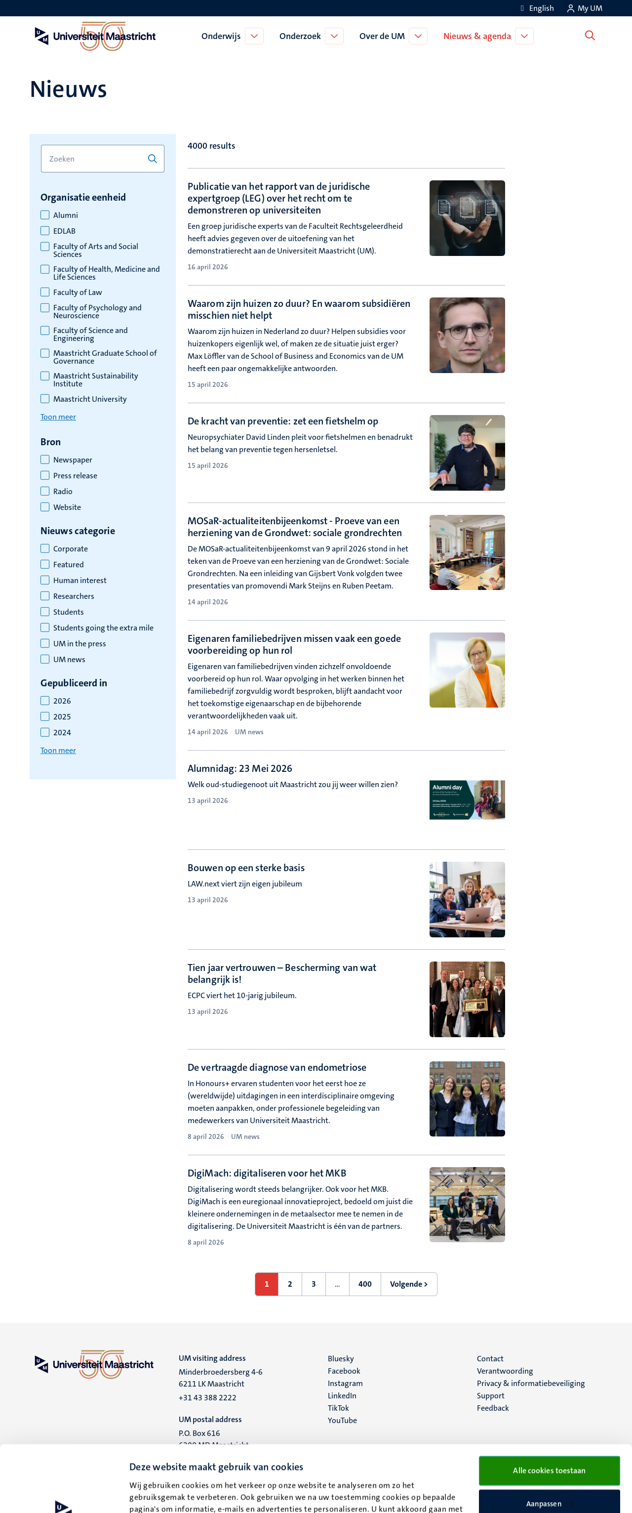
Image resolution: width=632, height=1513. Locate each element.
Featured (68, 565)
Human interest (80, 581)
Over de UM (384, 36)
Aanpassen (550, 1437)
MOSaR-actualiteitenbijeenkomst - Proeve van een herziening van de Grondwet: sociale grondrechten (295, 526)
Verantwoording (505, 1371)
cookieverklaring (177, 1466)
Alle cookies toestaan (549, 1404)
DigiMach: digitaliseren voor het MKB (267, 1173)
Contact (490, 1358)
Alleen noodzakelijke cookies (550, 1469)
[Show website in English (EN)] (535, 8)
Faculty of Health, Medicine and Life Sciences (106, 273)
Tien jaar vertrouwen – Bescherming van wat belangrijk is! (282, 973)
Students (68, 612)
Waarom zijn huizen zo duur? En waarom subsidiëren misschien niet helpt (299, 309)
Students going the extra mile (103, 628)
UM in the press (79, 644)
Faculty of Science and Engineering (90, 334)
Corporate (70, 549)
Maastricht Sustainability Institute (95, 380)
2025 (62, 717)
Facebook (344, 1371)
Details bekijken (156, 1494)
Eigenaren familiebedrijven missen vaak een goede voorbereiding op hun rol (294, 644)
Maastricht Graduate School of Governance (105, 357)
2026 (62, 701)
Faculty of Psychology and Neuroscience (97, 312)
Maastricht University (90, 399)
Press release (75, 476)
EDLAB (64, 231)
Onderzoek (302, 36)
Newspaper (72, 460)
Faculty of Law (77, 292)
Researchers (73, 596)
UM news (69, 660)
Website (67, 507)
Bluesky (341, 1358)
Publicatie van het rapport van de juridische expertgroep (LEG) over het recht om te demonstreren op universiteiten (279, 198)
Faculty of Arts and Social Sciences (95, 250)
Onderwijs (223, 36)
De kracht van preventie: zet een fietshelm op (283, 421)
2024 (62, 733)
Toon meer (58, 417)
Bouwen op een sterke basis (246, 867)
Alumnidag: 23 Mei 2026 (240, 768)
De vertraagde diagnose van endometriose (277, 1067)
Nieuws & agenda (480, 36)
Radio (63, 492)
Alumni (65, 215)
